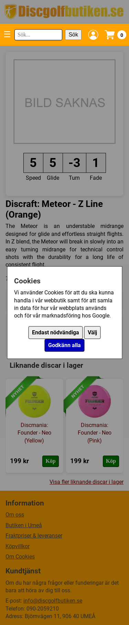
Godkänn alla (64, 345)
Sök (73, 35)
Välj (92, 332)
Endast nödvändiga (55, 332)
